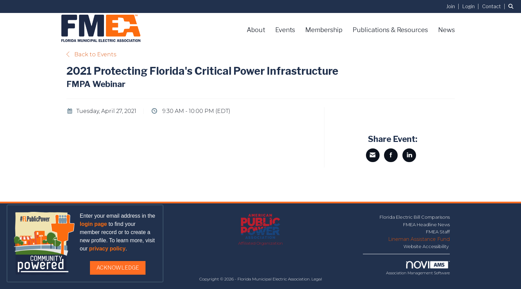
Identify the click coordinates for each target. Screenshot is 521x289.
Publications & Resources (390, 30)
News (446, 30)
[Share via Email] (373, 155)
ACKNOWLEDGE (117, 267)
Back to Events (91, 54)
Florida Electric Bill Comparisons (415, 217)
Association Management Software (418, 268)
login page (93, 224)
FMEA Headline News (426, 224)
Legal (316, 278)
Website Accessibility (426, 246)
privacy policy (107, 248)
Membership (323, 30)
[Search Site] (512, 6)
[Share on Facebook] (391, 155)
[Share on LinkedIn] (409, 155)
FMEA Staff (438, 231)
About (256, 30)
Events (285, 30)
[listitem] (453, 6)
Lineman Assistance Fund (419, 239)
